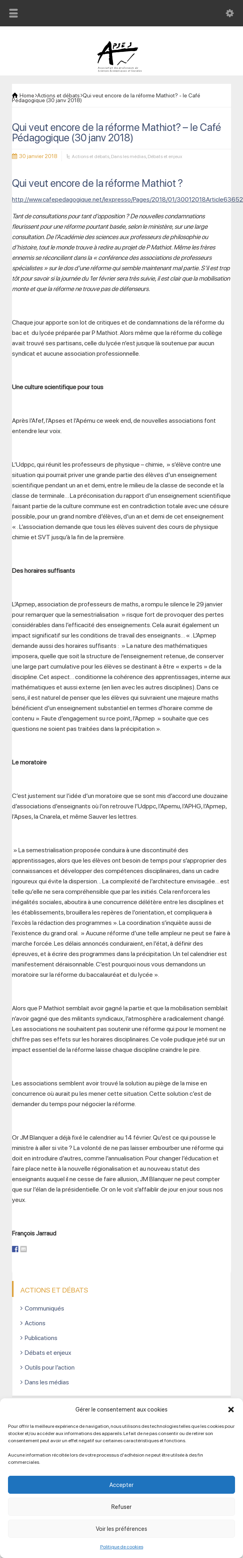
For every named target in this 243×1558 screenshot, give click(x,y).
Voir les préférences (121, 1528)
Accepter (121, 1485)
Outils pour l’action (50, 1367)
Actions (35, 1323)
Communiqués (44, 1308)
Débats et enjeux (165, 156)
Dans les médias (128, 156)
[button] (231, 1409)
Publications (41, 1338)
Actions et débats (90, 156)
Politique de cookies (121, 1547)
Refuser (121, 1506)
